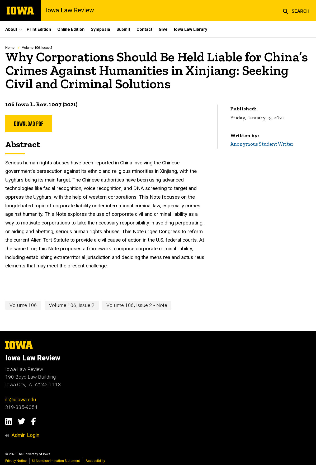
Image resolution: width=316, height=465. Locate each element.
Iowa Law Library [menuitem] (190, 29)
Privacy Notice (16, 461)
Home (10, 48)
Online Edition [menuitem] (70, 29)
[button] (296, 10)
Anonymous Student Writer (262, 144)
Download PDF (28, 123)
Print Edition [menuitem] (39, 29)
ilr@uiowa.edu (20, 400)
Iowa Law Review (70, 10)
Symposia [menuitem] (100, 29)
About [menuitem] (11, 29)
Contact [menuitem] (144, 29)
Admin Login (25, 435)
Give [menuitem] (163, 29)
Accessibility (95, 461)
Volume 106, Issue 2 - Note (136, 305)
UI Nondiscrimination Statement (56, 461)
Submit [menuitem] (123, 29)
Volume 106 (23, 305)
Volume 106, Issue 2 (37, 48)
